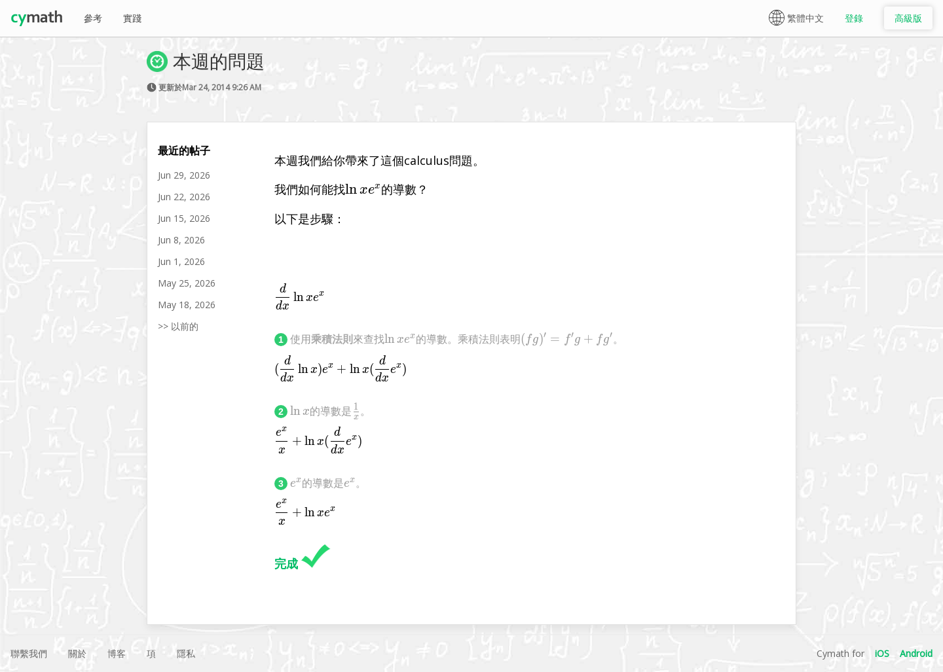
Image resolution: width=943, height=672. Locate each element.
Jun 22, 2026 (184, 196)
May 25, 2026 (186, 283)
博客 (116, 653)
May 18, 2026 (186, 304)
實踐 (132, 18)
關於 (77, 653)
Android (916, 653)
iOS (882, 653)
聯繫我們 (28, 653)
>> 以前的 (178, 326)
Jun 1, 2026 (181, 261)
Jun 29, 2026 (184, 175)
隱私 (186, 653)
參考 (93, 18)
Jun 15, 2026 (184, 218)
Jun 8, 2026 (181, 240)
